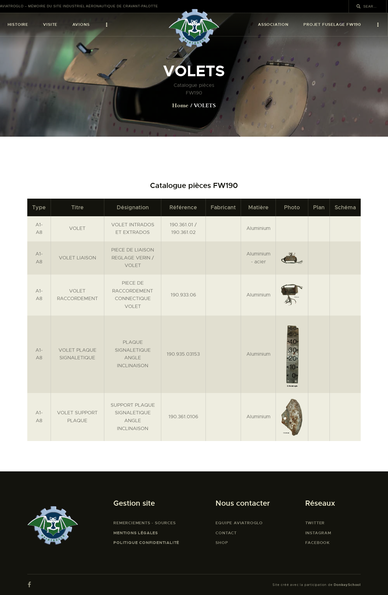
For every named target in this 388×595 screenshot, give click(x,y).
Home (180, 105)
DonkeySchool (347, 585)
